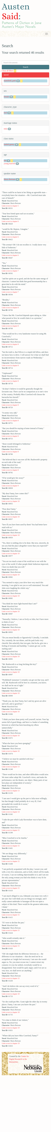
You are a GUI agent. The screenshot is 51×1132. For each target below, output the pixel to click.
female (6, 97)
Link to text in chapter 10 (11, 501)
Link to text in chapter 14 (11, 812)
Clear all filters (9, 71)
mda (5, 129)
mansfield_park (10, 81)
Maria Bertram (9, 179)
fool (5, 113)
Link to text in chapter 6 (10, 221)
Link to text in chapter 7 (10, 271)
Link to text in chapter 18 (11, 994)
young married (9, 163)
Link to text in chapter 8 (10, 308)
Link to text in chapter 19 (11, 1028)
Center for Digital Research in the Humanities (19, 1059)
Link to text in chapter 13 (11, 767)
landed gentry (9, 144)
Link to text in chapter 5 (10, 206)
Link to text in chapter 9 (10, 486)
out (5, 160)
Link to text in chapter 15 (11, 830)
